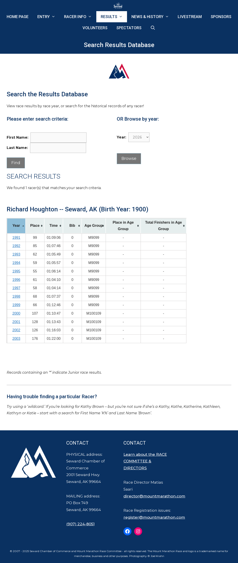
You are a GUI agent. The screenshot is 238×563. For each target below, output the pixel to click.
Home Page (17, 16)
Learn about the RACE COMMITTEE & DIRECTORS (145, 461)
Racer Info (80, 16)
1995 (16, 271)
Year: (121, 137)
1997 (16, 288)
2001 (16, 322)
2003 (16, 338)
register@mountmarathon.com (154, 517)
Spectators (128, 27)
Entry (48, 16)
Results (114, 16)
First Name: (17, 137)
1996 (16, 280)
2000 (16, 313)
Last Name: (17, 148)
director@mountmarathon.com (154, 496)
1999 (16, 305)
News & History (152, 16)
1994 (16, 263)
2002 (16, 330)
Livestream (190, 16)
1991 (16, 237)
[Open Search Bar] (153, 27)
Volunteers (95, 27)
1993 (16, 254)
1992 (16, 246)
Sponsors (221, 16)
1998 (16, 296)
